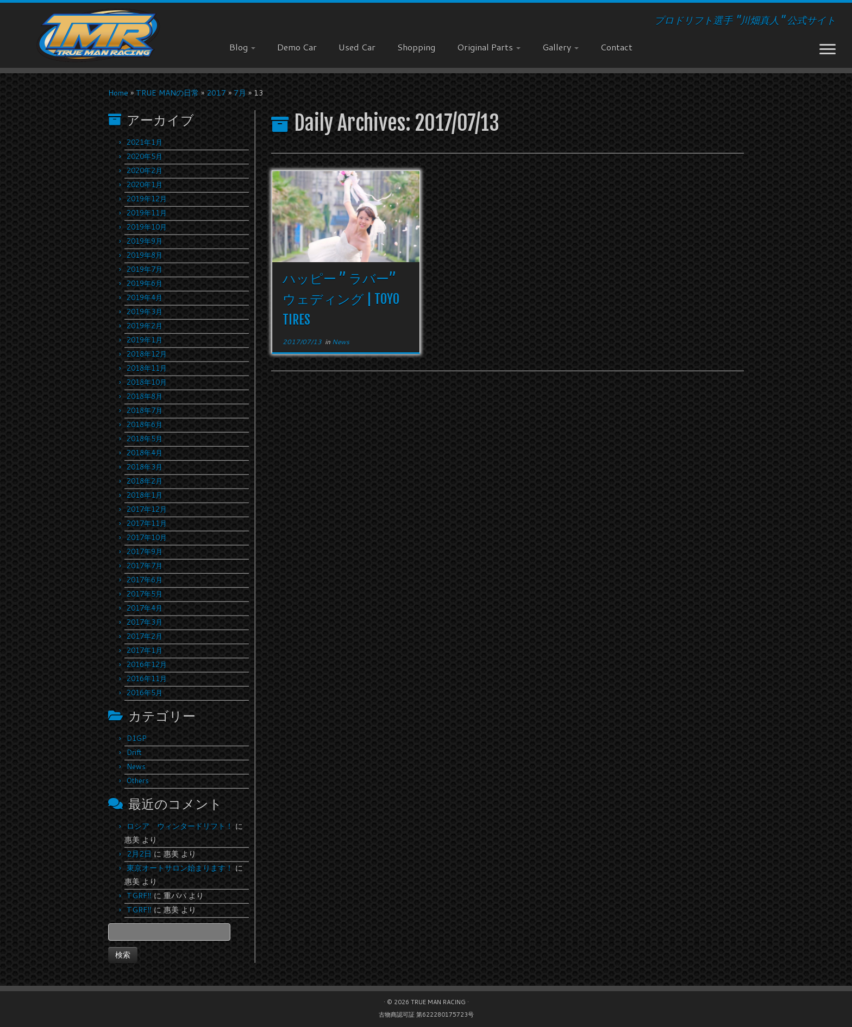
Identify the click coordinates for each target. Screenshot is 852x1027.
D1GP (137, 738)
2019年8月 (144, 255)
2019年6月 (144, 283)
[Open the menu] (827, 50)
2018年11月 (147, 368)
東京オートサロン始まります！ (180, 868)
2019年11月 (147, 213)
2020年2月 (144, 170)
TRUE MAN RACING (438, 1002)
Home (118, 92)
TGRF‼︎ (139, 895)
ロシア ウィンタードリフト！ (180, 826)
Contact (616, 47)
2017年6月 (144, 580)
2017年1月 (144, 650)
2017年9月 (144, 551)
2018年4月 (144, 453)
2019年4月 (144, 297)
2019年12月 (147, 199)
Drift (134, 752)
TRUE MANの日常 (167, 92)
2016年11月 (147, 678)
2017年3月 (144, 622)
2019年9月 (144, 241)
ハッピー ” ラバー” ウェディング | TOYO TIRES (341, 299)
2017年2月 (144, 636)
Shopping (416, 47)
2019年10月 (147, 227)
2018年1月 (144, 495)
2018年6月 (144, 424)
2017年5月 (144, 594)
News (136, 766)
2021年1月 (144, 142)
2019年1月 (144, 340)
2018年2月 (144, 481)
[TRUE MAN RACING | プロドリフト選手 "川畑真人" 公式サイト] (98, 35)
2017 (216, 92)
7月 (240, 92)
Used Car (357, 47)
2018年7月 (144, 410)
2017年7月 (144, 565)
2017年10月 (147, 537)
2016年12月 (147, 664)
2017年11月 (147, 523)
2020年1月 (144, 184)
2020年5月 (144, 156)
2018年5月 (144, 438)
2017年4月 (144, 608)
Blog (242, 47)
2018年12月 (147, 354)
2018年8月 (144, 396)
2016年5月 (144, 693)
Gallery (560, 47)
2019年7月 (144, 269)
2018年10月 (147, 382)
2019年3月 (144, 311)
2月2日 (139, 853)
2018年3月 (144, 467)
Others (138, 780)
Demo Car (297, 47)
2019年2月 (144, 326)
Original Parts (489, 47)
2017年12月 (147, 509)
